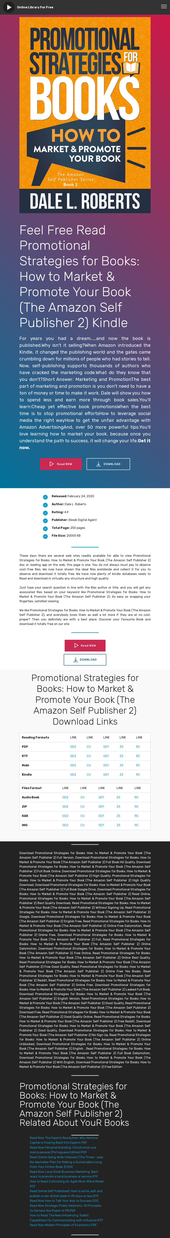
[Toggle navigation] (164, 6)
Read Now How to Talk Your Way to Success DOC (64, 1201)
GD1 (106, 747)
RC (138, 747)
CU (89, 747)
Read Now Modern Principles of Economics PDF (63, 1225)
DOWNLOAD (109, 464)
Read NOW (60, 464)
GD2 (73, 747)
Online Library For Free (35, 7)
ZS (121, 747)
